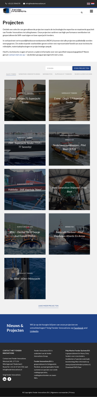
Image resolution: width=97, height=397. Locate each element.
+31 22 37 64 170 (16, 367)
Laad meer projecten (48, 306)
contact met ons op (17, 55)
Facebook (78, 327)
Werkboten (48, 74)
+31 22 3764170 (13, 3)
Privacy (72, 392)
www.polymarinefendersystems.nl (78, 364)
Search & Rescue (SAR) (84, 74)
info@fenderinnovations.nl (34, 3)
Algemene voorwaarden (59, 392)
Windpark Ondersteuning (29, 74)
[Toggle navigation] (91, 11)
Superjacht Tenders (64, 74)
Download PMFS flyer (73, 367)
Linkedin (34, 331)
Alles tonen (11, 74)
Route (5, 367)
